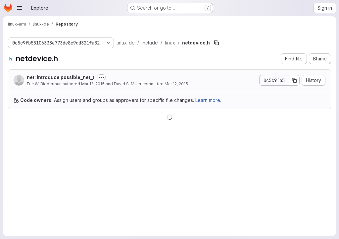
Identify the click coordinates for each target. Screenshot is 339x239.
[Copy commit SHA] (294, 80)
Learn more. (208, 100)
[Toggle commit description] (101, 77)
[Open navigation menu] (19, 8)
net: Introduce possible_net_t (60, 77)
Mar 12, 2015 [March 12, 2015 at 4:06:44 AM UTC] (93, 83)
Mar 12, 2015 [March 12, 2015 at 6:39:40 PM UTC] (176, 83)
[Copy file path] (216, 43)
